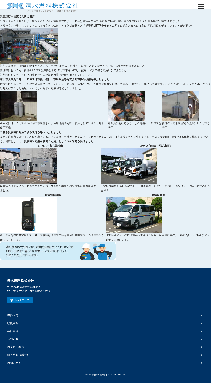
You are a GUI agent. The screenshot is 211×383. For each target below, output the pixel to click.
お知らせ (12, 339)
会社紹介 (12, 331)
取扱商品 (12, 323)
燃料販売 (12, 315)
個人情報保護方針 (18, 354)
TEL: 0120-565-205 (17, 291)
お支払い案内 (15, 346)
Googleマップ (22, 300)
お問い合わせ (15, 362)
